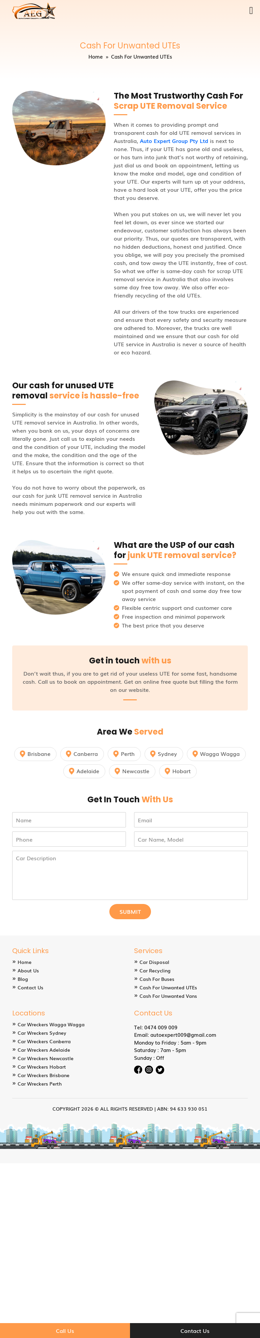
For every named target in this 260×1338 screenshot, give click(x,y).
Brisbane (38, 753)
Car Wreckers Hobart (42, 1066)
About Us (28, 970)
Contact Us (30, 987)
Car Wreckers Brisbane (43, 1075)
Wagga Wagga (220, 753)
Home (95, 56)
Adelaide (88, 771)
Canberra (85, 753)
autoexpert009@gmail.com (183, 1034)
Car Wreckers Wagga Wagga (51, 1024)
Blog (23, 978)
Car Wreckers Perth (40, 1083)
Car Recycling (155, 970)
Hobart (181, 771)
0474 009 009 (160, 1027)
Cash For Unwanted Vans (168, 995)
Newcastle (135, 771)
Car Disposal (154, 962)
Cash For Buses (156, 978)
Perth (128, 753)
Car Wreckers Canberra (44, 1041)
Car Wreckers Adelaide (44, 1049)
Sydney (167, 753)
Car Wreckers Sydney (42, 1032)
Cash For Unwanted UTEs (168, 987)
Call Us (65, 1330)
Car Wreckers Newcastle (45, 1058)
